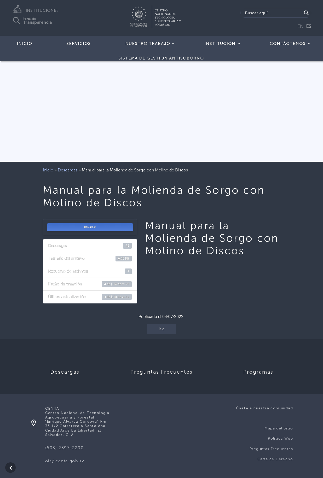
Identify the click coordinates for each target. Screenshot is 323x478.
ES (308, 26)
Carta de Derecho (275, 459)
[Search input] (273, 12)
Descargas (67, 170)
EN (300, 26)
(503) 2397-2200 (64, 447)
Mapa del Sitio (278, 428)
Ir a (161, 328)
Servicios (78, 43)
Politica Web (280, 438)
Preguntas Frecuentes (271, 449)
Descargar (90, 227)
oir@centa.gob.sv (64, 460)
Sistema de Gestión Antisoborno (161, 58)
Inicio (24, 43)
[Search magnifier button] (306, 12)
